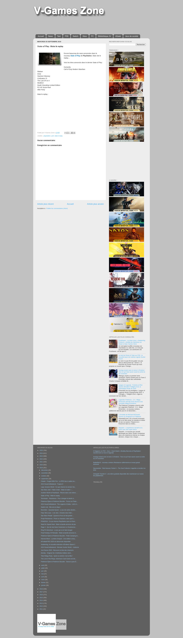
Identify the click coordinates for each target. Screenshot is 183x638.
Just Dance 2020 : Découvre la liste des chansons (57, 550)
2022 (41, 459)
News (50, 36)
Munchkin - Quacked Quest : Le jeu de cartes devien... (58, 510)
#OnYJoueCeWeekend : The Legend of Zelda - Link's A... (59, 504)
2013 (41, 603)
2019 (41, 468)
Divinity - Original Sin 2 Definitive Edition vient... (56, 553)
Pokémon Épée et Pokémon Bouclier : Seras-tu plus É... (59, 562)
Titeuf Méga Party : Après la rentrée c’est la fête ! (57, 556)
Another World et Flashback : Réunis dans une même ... (59, 493)
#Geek (118, 36)
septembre (45, 479)
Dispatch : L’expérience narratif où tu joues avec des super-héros (130, 428)
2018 (41, 589)
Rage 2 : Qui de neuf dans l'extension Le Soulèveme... (58, 527)
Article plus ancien (95, 204)
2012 (41, 606)
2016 (41, 595)
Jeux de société (131, 36)
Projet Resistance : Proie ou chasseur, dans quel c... (58, 518)
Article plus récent (45, 204)
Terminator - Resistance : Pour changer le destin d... (58, 498)
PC (92, 36)
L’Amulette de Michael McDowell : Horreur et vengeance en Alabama (130, 415)
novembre (44, 473)
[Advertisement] (77, 25)
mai (42, 574)
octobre (44, 476)
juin (42, 571)
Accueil (41, 36)
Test (59, 36)
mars (43, 579)
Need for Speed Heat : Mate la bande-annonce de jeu (58, 524)
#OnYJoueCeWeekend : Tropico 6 (52, 484)
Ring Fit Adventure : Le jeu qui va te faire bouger (56, 530)
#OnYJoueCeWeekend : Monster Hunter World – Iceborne (60, 547)
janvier (43, 585)
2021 (41, 462)
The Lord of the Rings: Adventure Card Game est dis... (58, 559)
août (43, 565)
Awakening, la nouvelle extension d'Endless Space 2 (58, 544)
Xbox (85, 36)
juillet (43, 568)
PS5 (66, 36)
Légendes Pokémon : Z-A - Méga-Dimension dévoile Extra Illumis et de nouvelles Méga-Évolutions (131, 401)
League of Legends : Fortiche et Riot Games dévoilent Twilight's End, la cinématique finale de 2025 (130, 386)
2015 (41, 597)
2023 (41, 456)
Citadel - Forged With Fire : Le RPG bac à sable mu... (58, 481)
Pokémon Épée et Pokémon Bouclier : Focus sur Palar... (59, 501)
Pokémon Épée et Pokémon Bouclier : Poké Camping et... (60, 536)
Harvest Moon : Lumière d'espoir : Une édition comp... (58, 539)
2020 (41, 465)
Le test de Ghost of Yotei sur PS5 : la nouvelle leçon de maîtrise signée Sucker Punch (132, 357)
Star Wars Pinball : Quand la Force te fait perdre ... (57, 516)
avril (42, 577)
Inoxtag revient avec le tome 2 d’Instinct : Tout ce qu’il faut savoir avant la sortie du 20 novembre (132, 372)
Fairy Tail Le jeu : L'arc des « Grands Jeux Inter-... (57, 513)
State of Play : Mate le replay (50, 495)
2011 (41, 609)
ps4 (52, 136)
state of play (59, 136)
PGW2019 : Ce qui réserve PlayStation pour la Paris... (58, 521)
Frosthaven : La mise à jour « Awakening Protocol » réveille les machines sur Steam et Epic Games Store (132, 342)
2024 (41, 453)
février (43, 582)
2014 (41, 600)
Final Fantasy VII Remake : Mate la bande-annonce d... (59, 533)
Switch (75, 36)
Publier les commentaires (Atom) (57, 208)
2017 (41, 592)
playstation (47, 136)
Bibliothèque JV (104, 36)
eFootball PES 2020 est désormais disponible (55, 541)
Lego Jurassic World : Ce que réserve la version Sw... (58, 487)
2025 (41, 450)
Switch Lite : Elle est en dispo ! (51, 507)
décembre (44, 470)
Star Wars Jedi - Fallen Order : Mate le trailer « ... (57, 490)
